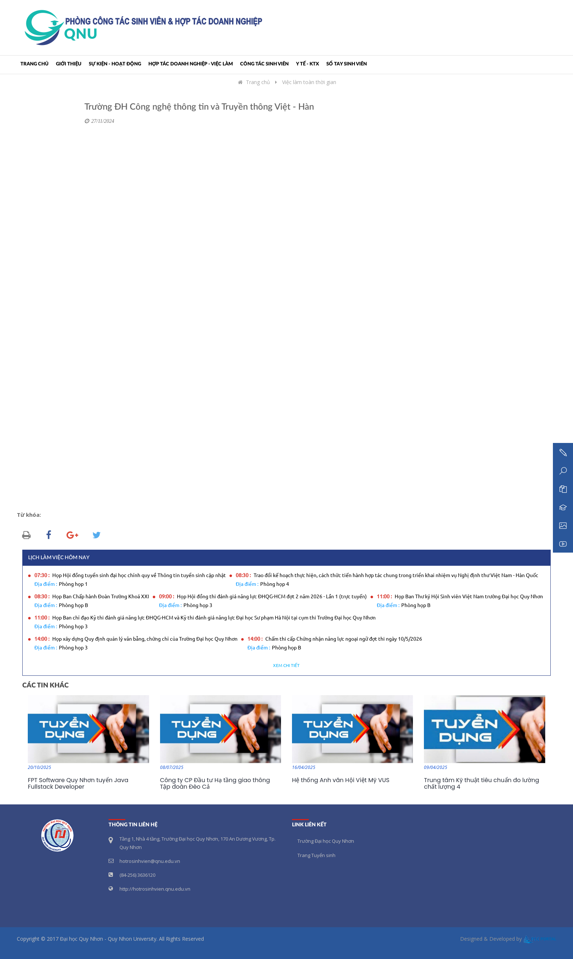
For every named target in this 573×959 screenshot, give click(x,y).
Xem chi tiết (286, 666)
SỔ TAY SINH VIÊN (346, 64)
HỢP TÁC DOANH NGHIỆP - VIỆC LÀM (190, 64)
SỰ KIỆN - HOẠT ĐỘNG (115, 64)
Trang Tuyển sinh (316, 855)
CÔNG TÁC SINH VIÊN (264, 64)
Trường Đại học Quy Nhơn (325, 841)
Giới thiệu (68, 64)
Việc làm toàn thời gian (309, 82)
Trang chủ (34, 64)
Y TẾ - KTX (307, 64)
